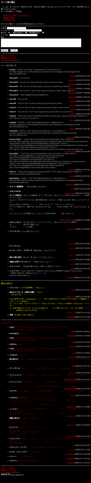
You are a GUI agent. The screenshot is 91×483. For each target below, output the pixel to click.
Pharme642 (72, 90)
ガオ (73, 190)
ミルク (72, 270)
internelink (71, 171)
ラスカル (71, 261)
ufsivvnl (72, 178)
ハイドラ (72, 256)
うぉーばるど (69, 456)
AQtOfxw (72, 348)
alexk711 (73, 115)
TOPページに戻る (8, 57)
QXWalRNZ (71, 337)
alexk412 (73, 111)
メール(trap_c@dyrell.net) (10, 62)
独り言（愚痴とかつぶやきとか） (18, 15)
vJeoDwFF (72, 359)
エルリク (71, 245)
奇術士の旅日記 (70, 381)
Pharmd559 (72, 86)
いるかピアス (71, 231)
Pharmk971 (72, 82)
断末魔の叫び (10, 20)
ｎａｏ (72, 266)
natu (73, 447)
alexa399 (73, 103)
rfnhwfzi (72, 122)
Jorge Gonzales (70, 195)
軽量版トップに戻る (8, 59)
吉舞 (73, 367)
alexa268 (73, 107)
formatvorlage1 (70, 153)
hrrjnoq (72, 77)
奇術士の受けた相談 (68, 221)
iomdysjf (72, 130)
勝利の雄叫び (10, 17)
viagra (73, 333)
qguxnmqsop (70, 186)
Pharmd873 (72, 94)
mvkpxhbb (70, 139)
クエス (72, 291)
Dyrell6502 (71, 279)
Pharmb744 (72, 99)
